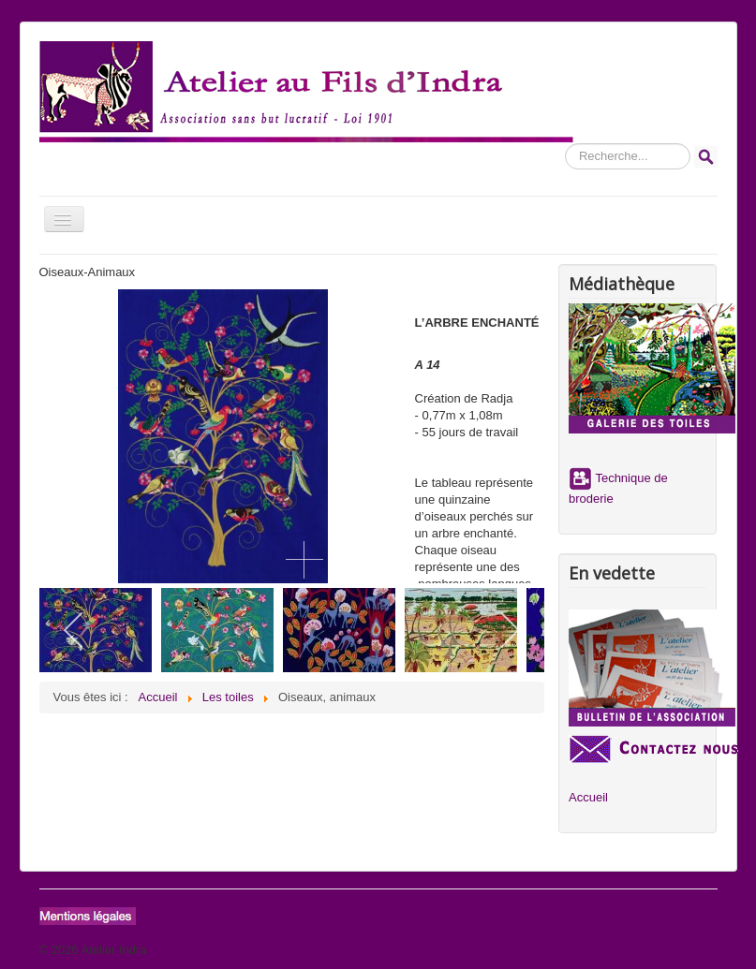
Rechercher (565, 143)
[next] (509, 630)
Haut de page (680, 950)
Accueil (588, 797)
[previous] (74, 630)
